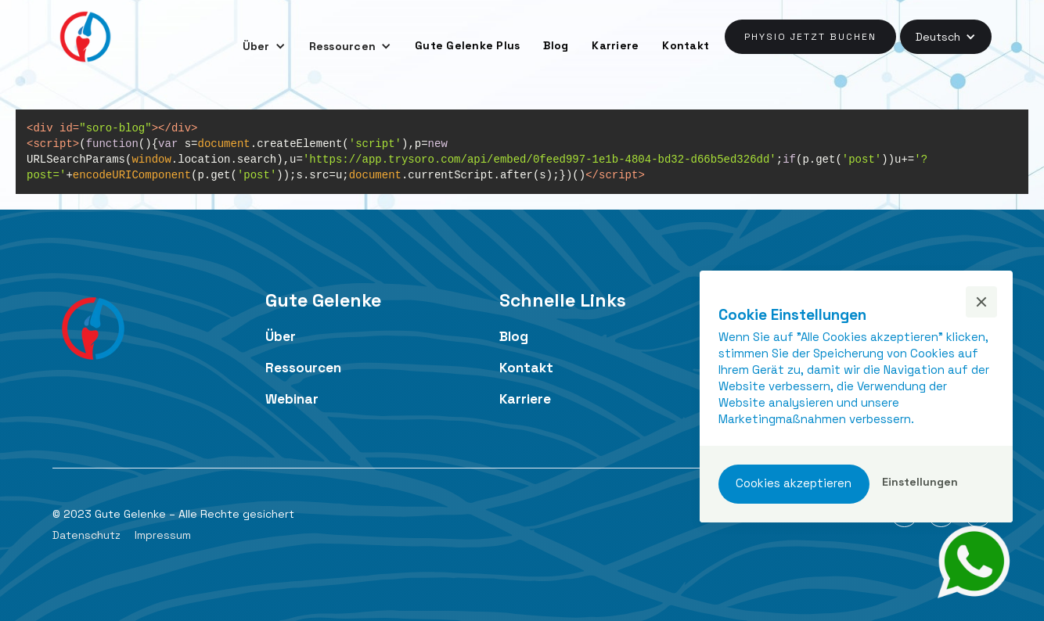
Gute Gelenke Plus (467, 45)
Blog (555, 45)
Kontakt (685, 45)
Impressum (163, 535)
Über (280, 336)
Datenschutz (86, 535)
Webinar (292, 399)
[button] (264, 46)
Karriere (615, 45)
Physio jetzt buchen (810, 37)
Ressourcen (303, 367)
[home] (85, 37)
